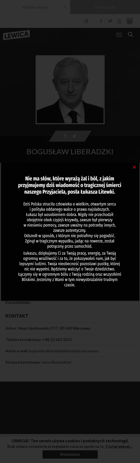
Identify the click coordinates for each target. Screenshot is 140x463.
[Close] (134, 167)
